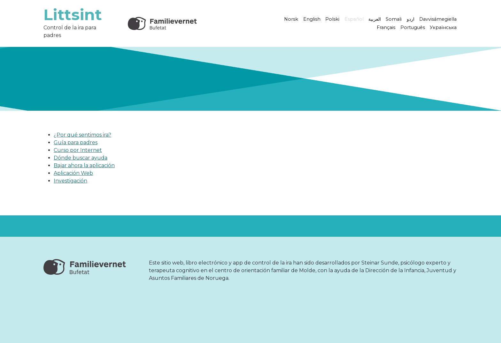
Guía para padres (75, 142)
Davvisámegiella (438, 19)
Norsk (291, 19)
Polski (332, 19)
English (311, 19)
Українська (443, 27)
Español (354, 19)
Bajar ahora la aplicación (84, 165)
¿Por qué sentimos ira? (82, 135)
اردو (410, 19)
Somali (394, 19)
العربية (374, 19)
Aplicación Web (73, 173)
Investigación (70, 181)
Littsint (72, 14)
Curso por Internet (78, 150)
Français (386, 27)
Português (412, 27)
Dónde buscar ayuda (80, 158)
